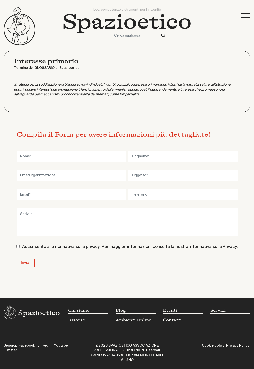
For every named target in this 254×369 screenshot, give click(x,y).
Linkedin (44, 345)
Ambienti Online (133, 320)
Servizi (218, 310)
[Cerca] (163, 35)
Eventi (170, 310)
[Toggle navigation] (245, 16)
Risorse (76, 320)
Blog (121, 310)
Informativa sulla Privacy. (213, 247)
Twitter (11, 350)
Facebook (27, 345)
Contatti (172, 320)
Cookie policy (213, 345)
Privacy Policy (237, 345)
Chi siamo (79, 310)
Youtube (61, 345)
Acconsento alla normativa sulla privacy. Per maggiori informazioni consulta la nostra (130, 247)
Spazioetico (127, 21)
